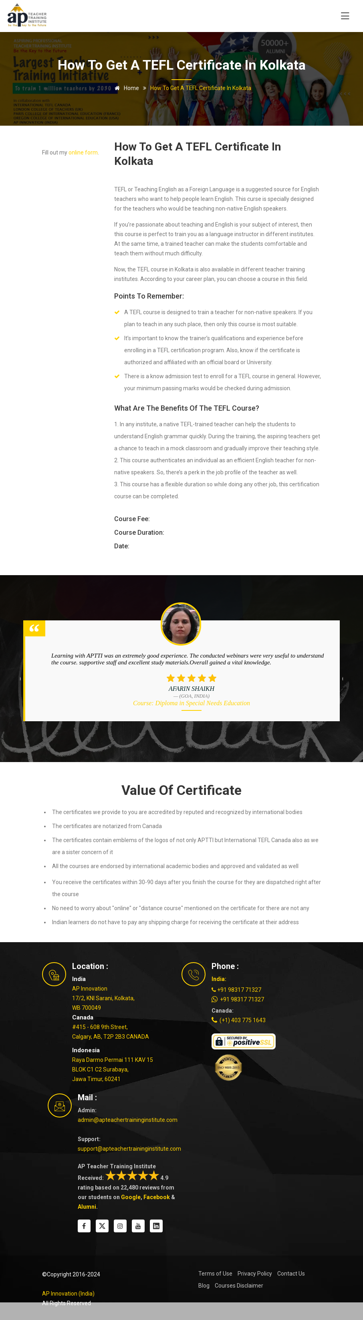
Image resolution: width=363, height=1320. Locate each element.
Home (125, 88)
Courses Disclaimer (239, 1285)
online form (83, 152)
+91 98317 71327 (236, 990)
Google (131, 1197)
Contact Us (291, 1273)
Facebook (156, 1197)
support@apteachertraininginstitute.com (129, 1148)
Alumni (87, 1207)
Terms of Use (215, 1273)
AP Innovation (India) (68, 1293)
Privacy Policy (255, 1273)
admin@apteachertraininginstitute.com (127, 1120)
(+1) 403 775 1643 (239, 1020)
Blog (204, 1285)
